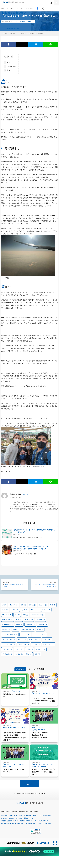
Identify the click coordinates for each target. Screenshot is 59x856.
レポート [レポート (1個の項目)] (19, 649)
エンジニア (41, 729)
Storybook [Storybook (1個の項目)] (30, 624)
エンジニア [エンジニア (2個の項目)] (25, 634)
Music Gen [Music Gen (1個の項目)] (6, 615)
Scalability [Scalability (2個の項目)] (40, 620)
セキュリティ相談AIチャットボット (26, 818)
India (35, 727)
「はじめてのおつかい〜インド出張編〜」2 (45, 586)
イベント (19, 9)
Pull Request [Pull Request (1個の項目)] (7, 620)
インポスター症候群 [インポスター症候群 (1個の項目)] (9, 634)
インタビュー (29, 9)
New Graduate (43, 727)
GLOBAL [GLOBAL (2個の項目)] (15, 610)
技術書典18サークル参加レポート (14, 695)
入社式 (34, 729)
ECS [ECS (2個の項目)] (23, 605)
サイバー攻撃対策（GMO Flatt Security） (12, 823)
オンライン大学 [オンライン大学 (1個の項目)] (39, 634)
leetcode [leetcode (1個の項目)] (46, 610)
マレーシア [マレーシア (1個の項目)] (7, 649)
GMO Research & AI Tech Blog (35, 793)
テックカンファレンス (41, 693)
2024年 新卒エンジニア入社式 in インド (14, 770)
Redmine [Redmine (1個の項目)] (29, 620)
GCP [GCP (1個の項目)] (5, 610)
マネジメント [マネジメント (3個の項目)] (48, 644)
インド (7, 764)
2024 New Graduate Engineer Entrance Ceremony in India (40, 735)
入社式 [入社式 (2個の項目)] (29, 649)
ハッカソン (44, 764)
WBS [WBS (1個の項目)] (15, 629)
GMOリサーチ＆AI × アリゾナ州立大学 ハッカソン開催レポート (43, 771)
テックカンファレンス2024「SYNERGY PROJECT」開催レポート (43, 700)
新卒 (4, 766)
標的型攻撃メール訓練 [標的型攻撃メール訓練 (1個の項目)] (23, 654)
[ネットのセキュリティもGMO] (29, 851)
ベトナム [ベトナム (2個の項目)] (36, 644)
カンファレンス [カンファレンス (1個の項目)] (8, 639)
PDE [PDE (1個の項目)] (17, 615)
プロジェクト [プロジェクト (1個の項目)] (23, 644)
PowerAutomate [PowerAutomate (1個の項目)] (37, 615)
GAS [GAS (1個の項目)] (52, 605)
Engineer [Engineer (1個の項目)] (43, 605)
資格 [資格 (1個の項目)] (37, 654)
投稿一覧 (25, 494)
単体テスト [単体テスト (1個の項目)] (40, 649)
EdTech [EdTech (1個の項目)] (32, 605)
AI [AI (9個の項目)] (4, 605)
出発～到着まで (10, 66)
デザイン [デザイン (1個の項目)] (47, 639)
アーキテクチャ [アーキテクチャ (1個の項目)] (27, 629)
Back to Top (29, 784)
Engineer (51, 727)
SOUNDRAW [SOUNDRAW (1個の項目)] (7, 624)
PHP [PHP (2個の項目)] (25, 615)
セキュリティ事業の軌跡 (44, 823)
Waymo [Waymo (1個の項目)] (6, 629)
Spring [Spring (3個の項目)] (19, 624)
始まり (7, 62)
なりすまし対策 (30, 823)
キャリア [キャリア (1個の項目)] (22, 639)
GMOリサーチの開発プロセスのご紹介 (14, 586)
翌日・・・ (9, 70)
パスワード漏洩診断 (45, 815)
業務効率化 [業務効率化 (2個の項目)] (7, 654)
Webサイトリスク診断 (7, 818)
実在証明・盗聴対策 (6, 821)
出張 (23, 21)
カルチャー (10, 9)
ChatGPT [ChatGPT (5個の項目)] (13, 605)
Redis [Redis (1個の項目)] (19, 620)
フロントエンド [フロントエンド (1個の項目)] (8, 644)
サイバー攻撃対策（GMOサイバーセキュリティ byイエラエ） (32, 821)
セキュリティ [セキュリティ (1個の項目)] (34, 639)
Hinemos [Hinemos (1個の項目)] (35, 610)
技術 (2, 9)
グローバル (29, 21)
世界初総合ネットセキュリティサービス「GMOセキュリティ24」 (19, 815)
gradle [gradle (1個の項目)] (25, 610)
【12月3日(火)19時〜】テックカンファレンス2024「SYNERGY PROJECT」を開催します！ (15, 736)
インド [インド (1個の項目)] (40, 629)
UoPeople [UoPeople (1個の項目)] (42, 624)
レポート (43, 766)
